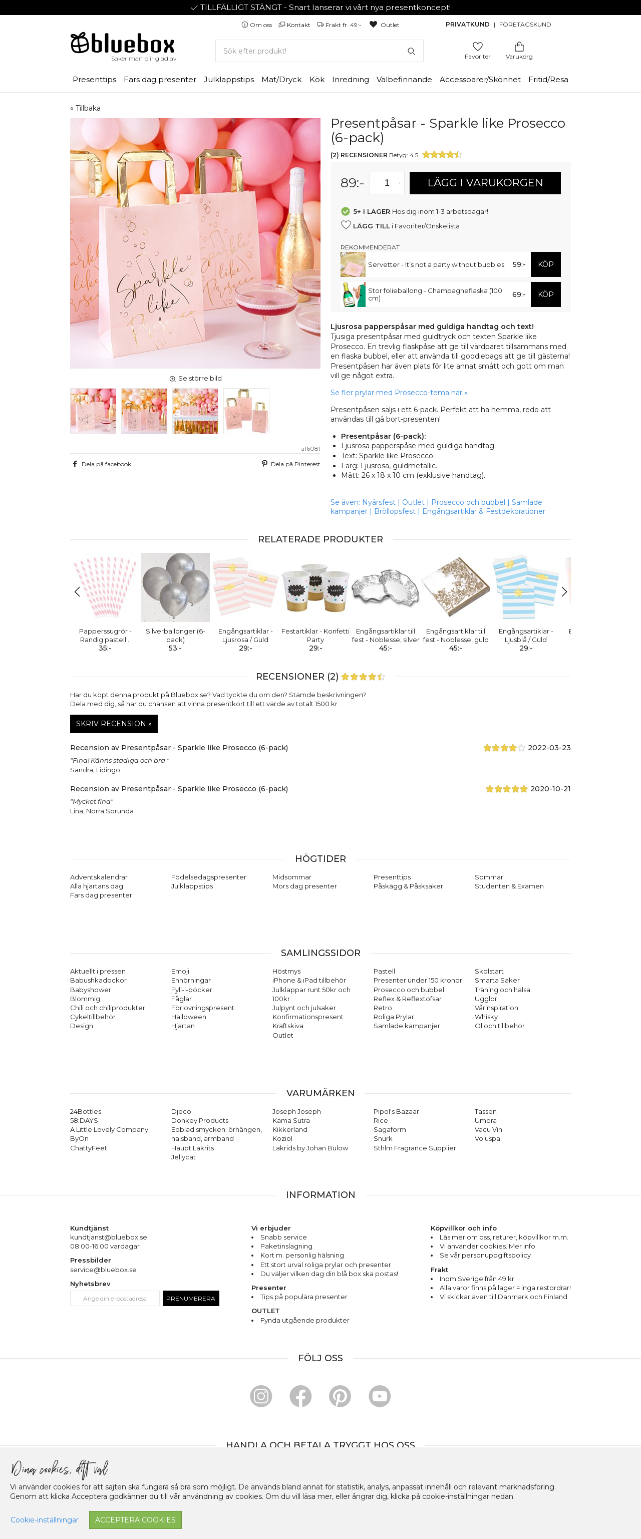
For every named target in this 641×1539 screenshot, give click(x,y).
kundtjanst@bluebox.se (108, 1237)
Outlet (384, 25)
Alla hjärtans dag (96, 886)
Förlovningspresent (202, 1008)
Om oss (257, 25)
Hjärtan (183, 1026)
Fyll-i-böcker (191, 990)
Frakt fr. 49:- (340, 25)
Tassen (486, 1111)
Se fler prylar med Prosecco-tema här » (399, 392)
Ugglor (486, 999)
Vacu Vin (488, 1129)
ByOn (79, 1138)
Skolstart (489, 971)
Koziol (282, 1138)
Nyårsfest (379, 502)
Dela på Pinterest (289, 463)
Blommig (85, 999)
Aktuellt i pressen (98, 971)
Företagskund (525, 24)
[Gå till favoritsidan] (478, 46)
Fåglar (181, 999)
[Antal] (387, 183)
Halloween (188, 1017)
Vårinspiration (496, 1008)
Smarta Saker (497, 980)
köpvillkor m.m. (543, 1237)
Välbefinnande (404, 79)
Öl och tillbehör (500, 1026)
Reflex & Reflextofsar (408, 999)
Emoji (180, 971)
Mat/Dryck (281, 79)
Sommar (489, 877)
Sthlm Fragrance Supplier (415, 1148)
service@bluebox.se (103, 1270)
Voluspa (487, 1138)
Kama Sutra (291, 1120)
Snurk (383, 1138)
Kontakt (295, 25)
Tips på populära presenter (304, 1297)
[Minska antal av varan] (374, 183)
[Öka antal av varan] (400, 183)
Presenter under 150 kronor (418, 980)
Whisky (486, 1017)
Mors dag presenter (304, 886)
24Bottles (85, 1111)
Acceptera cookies (135, 1519)
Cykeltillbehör (93, 1017)
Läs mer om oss (465, 1237)
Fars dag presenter (160, 79)
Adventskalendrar (99, 877)
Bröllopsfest (395, 511)
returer (504, 1237)
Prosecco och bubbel (468, 502)
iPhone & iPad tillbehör (309, 980)
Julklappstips (229, 79)
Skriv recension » (114, 723)
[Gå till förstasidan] (122, 46)
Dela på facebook (100, 463)
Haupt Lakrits (192, 1148)
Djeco (181, 1111)
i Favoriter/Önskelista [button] (400, 225)
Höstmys (286, 971)
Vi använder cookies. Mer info (487, 1246)
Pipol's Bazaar (396, 1111)
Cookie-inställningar (45, 1519)
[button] (82, 592)
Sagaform (390, 1129)
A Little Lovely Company (109, 1129)
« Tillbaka (85, 108)
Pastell (384, 971)
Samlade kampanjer (407, 1026)
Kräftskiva (287, 1026)
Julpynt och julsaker (304, 1008)
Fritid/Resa (548, 79)
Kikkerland (289, 1129)
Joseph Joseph (296, 1111)
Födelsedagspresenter (208, 877)
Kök (317, 79)
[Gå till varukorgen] (519, 46)
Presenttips (94, 79)
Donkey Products (199, 1120)
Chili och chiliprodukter (107, 1008)
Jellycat (183, 1157)
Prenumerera (190, 1298)
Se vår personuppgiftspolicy (485, 1255)
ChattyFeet (88, 1148)
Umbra (486, 1120)
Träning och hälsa (502, 990)
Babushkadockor (98, 980)
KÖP (546, 264)
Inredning (350, 79)
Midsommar (291, 877)
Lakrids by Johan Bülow (310, 1148)
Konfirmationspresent (308, 1017)
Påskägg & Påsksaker (408, 886)
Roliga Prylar (394, 1017)
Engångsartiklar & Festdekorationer (483, 511)
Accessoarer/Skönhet (480, 79)
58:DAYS (84, 1120)
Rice (381, 1120)
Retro (383, 1008)
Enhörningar (191, 980)
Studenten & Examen (509, 886)
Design (81, 1026)
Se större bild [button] (195, 378)
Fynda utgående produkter (305, 1320)
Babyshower (90, 990)
